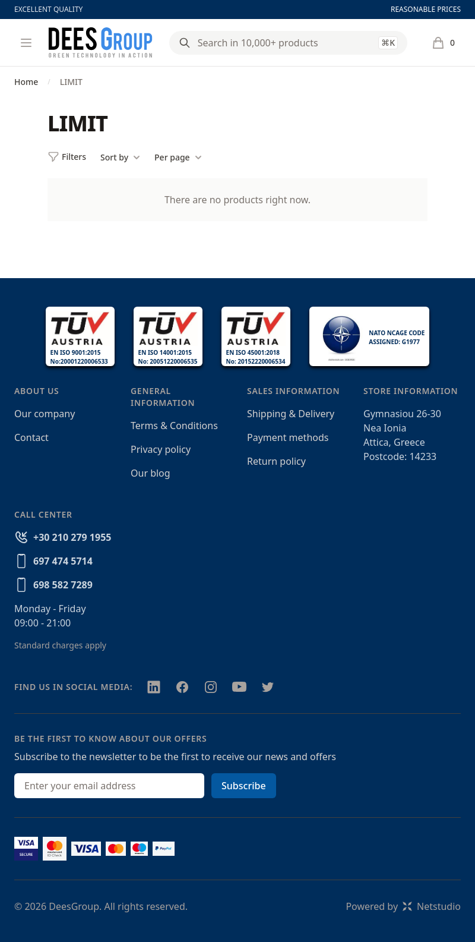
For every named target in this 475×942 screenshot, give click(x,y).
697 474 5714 (63, 561)
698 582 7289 (63, 584)
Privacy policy (161, 449)
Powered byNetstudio (403, 906)
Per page (178, 157)
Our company (44, 413)
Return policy (276, 461)
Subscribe (243, 785)
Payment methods (287, 437)
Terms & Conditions (174, 425)
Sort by (120, 157)
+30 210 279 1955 (72, 537)
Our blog (150, 473)
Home (26, 81)
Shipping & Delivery (290, 413)
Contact (31, 437)
